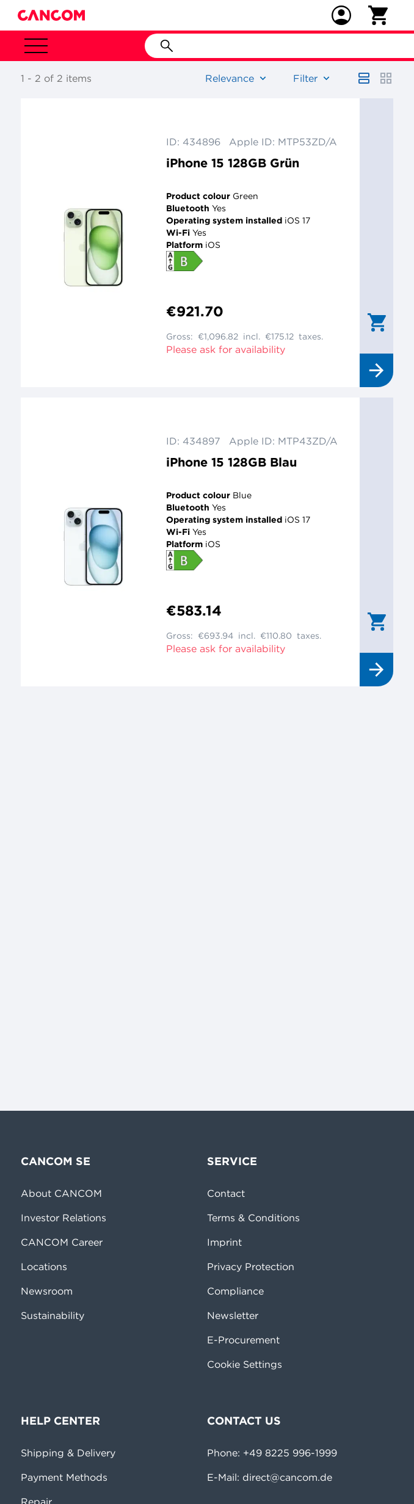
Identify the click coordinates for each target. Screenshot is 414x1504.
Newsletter (232, 1315)
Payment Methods (64, 1477)
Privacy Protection (250, 1266)
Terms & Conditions (253, 1218)
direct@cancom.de (287, 1477)
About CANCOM (61, 1193)
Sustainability (52, 1315)
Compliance (235, 1291)
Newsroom (47, 1291)
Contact (226, 1193)
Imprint (224, 1242)
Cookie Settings (244, 1364)
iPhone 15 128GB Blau (231, 462)
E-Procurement (243, 1340)
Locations (44, 1266)
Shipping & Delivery (68, 1453)
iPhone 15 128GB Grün (232, 162)
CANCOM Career (62, 1242)
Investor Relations (63, 1218)
